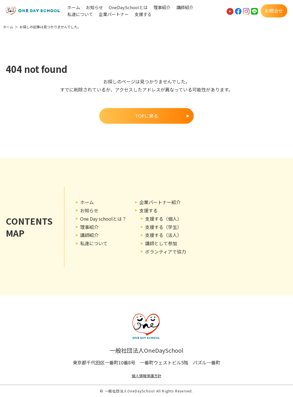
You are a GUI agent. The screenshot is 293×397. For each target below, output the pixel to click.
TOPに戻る (146, 115)
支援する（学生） (163, 227)
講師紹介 (184, 7)
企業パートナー (114, 14)
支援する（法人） (163, 235)
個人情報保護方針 (146, 375)
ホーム (73, 7)
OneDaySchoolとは (128, 7)
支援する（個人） (163, 218)
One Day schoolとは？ (103, 218)
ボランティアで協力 (165, 251)
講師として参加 (161, 243)
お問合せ (274, 10)
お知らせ (94, 7)
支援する (143, 14)
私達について (80, 14)
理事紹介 (162, 7)
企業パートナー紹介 (160, 202)
